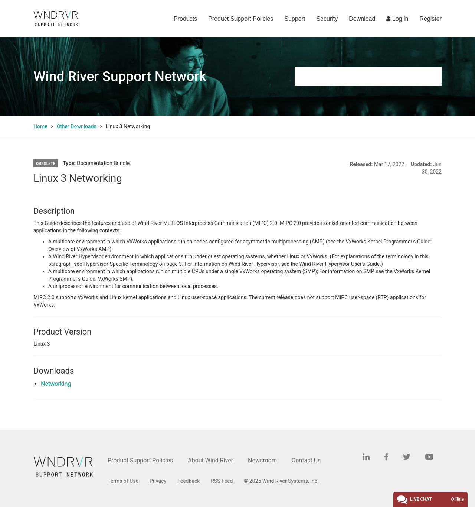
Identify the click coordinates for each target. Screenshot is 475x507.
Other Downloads (76, 126)
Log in (397, 19)
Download (362, 19)
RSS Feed (222, 481)
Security (327, 19)
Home (40, 126)
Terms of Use (123, 481)
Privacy (158, 481)
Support (294, 19)
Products (185, 19)
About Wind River (210, 460)
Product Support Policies (240, 19)
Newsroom (262, 460)
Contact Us (306, 460)
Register (430, 19)
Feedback (188, 481)
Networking (56, 383)
